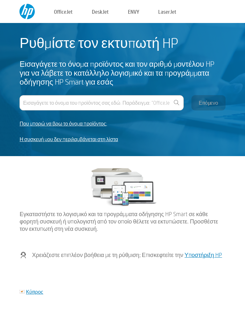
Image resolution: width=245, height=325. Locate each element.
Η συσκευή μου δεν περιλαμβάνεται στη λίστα (68, 139)
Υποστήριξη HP (203, 255)
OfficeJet (63, 11)
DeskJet (100, 11)
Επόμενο (208, 102)
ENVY (133, 11)
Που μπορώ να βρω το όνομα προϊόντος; (63, 123)
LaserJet (167, 11)
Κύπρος (34, 291)
